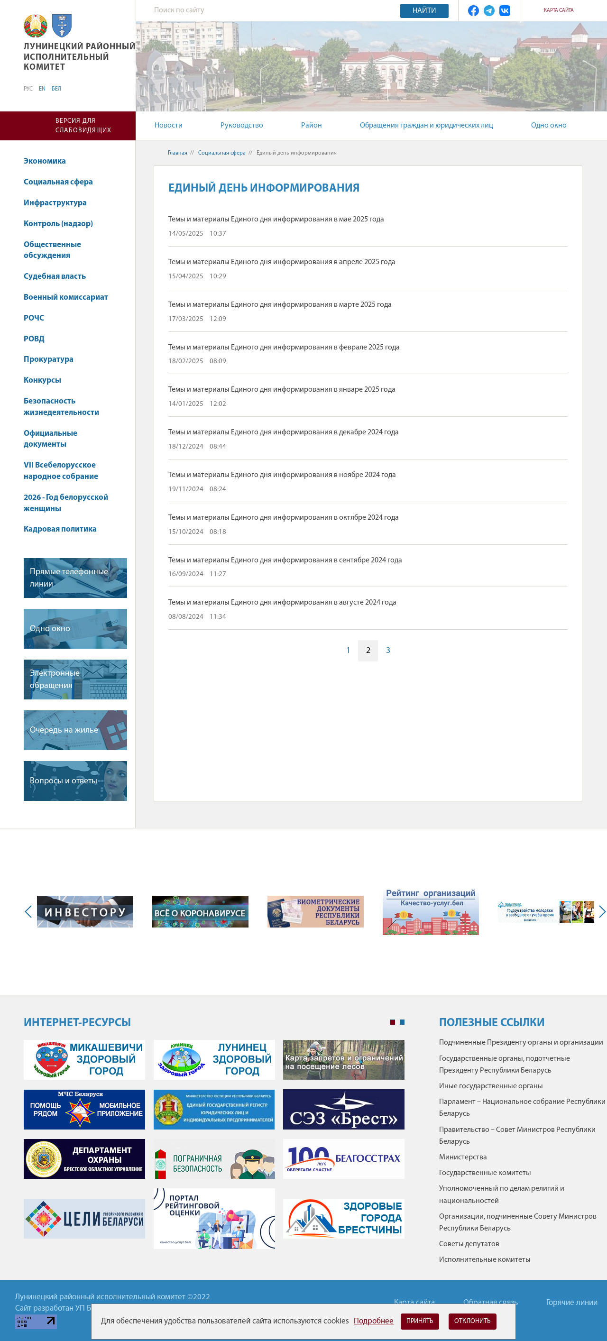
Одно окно (549, 125)
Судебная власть (55, 277)
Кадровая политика (65, 529)
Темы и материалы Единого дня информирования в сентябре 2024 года (285, 560)
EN (42, 89)
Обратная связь (490, 1303)
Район (311, 125)
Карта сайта (559, 10)
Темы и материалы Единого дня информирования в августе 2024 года (282, 602)
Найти (424, 11)
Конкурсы (47, 381)
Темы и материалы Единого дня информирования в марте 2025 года (280, 305)
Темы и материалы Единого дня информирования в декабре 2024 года (283, 432)
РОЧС (38, 318)
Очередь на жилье (64, 730)
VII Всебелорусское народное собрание (61, 471)
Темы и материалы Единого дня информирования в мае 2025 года (276, 219)
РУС (28, 89)
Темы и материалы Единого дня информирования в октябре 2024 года (283, 518)
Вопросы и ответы (63, 781)
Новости (169, 125)
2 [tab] (402, 1022)
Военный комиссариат (66, 298)
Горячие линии (572, 1303)
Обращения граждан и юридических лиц (426, 125)
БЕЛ (56, 89)
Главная (177, 153)
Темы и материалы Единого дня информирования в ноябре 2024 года (282, 475)
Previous (30, 911)
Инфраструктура (60, 203)
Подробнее (374, 1321)
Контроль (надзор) (58, 224)
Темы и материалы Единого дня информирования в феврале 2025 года (284, 347)
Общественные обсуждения (52, 250)
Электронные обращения (55, 679)
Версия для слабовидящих (83, 126)
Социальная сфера (63, 182)
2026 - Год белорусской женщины (66, 503)
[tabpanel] (214, 1149)
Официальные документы (50, 439)
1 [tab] (392, 1022)
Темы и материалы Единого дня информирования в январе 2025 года (281, 390)
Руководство (242, 125)
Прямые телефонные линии (69, 578)
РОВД (34, 339)
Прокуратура (49, 360)
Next (600, 911)
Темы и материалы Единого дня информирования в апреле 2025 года (281, 262)
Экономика (49, 161)
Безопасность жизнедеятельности (66, 407)
